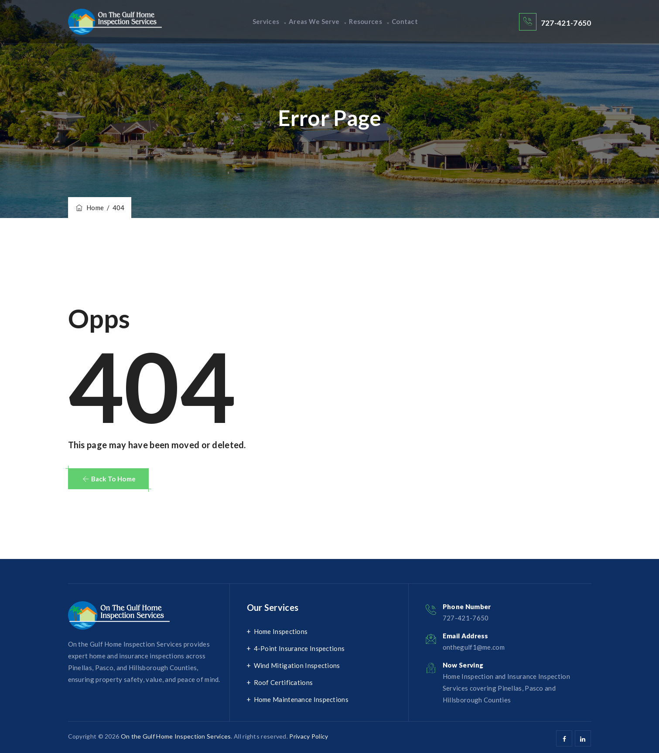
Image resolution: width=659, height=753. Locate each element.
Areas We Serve (313, 22)
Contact (420, 22)
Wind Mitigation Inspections (297, 665)
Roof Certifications (283, 682)
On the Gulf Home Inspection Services (176, 736)
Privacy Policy (308, 736)
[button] (108, 478)
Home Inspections (281, 631)
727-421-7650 (566, 22)
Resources (375, 22)
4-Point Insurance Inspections (299, 648)
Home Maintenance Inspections (301, 699)
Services (255, 22)
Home (89, 207)
